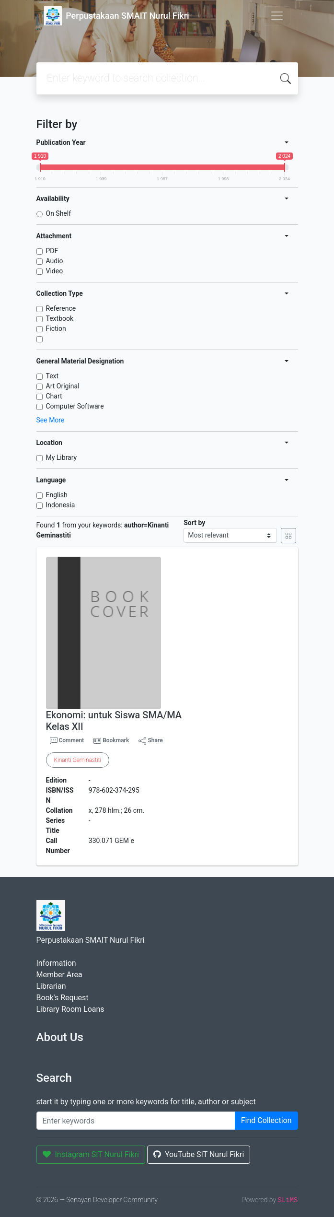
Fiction (56, 328)
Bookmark (116, 740)
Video (54, 271)
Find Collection (266, 1120)
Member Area (59, 974)
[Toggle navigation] (277, 15)
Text (52, 376)
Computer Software (75, 406)
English (57, 495)
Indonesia (60, 505)
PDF (52, 251)
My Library (61, 457)
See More (50, 420)
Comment (67, 741)
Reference (61, 308)
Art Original (63, 386)
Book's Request (62, 997)
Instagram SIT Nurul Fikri (91, 1154)
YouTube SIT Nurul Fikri (198, 1154)
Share (150, 741)
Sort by (194, 523)
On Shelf (58, 213)
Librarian (51, 986)
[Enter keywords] (135, 1121)
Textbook (60, 318)
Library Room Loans (70, 1009)
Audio (54, 261)
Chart (54, 396)
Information (56, 963)
